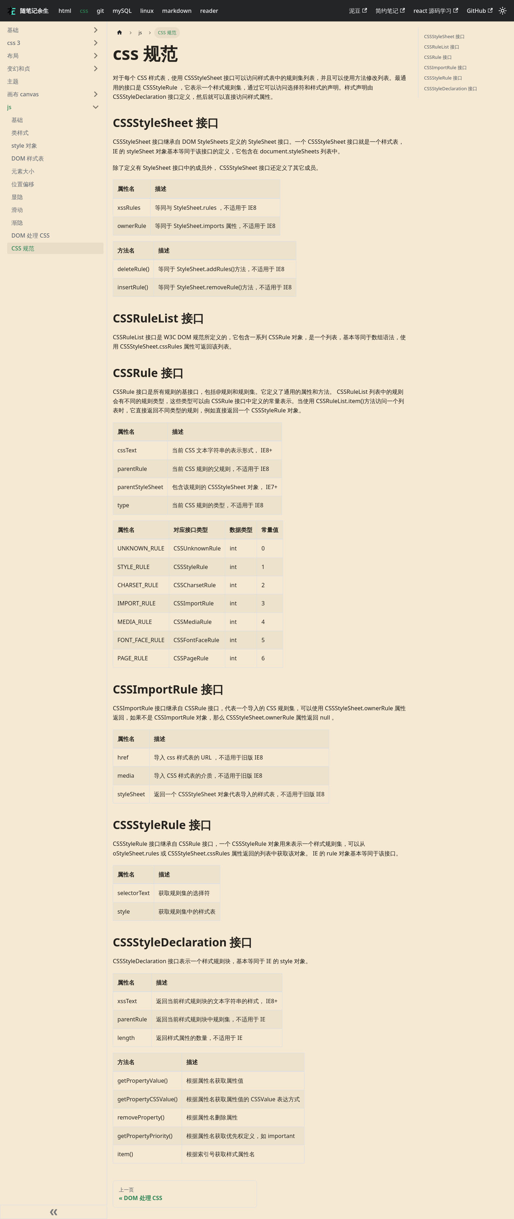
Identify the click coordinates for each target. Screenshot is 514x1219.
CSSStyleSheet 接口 (444, 36)
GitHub (480, 11)
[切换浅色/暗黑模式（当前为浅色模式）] (502, 10)
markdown (176, 11)
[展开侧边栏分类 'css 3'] (96, 43)
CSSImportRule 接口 (445, 67)
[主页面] (119, 32)
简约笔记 (390, 11)
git (100, 11)
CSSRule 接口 (438, 57)
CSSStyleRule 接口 (443, 78)
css (84, 11)
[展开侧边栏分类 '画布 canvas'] (96, 94)
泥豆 (358, 11)
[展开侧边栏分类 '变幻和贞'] (96, 68)
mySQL (122, 11)
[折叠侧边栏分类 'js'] (96, 107)
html (65, 11)
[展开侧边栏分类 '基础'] (96, 30)
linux (146, 11)
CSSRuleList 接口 (441, 47)
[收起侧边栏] (53, 1212)
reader (209, 11)
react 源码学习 (435, 11)
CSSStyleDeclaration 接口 (450, 88)
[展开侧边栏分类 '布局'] (96, 55)
